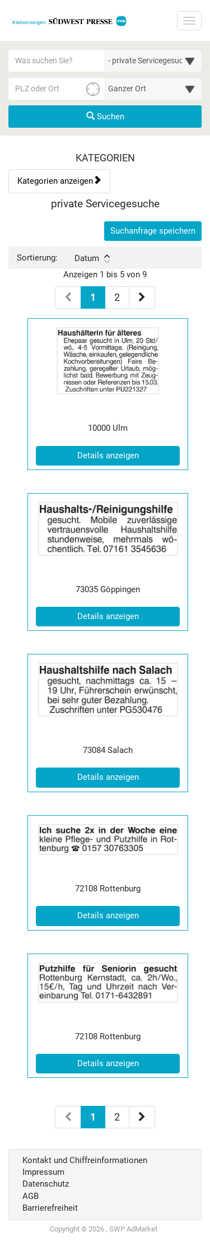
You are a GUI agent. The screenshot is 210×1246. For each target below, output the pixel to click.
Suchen (105, 116)
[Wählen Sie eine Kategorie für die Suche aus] (153, 60)
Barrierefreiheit (50, 1208)
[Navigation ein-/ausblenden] (189, 20)
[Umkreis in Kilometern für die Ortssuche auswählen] (153, 88)
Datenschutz (45, 1184)
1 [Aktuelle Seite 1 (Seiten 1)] (93, 296)
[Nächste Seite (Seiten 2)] (142, 1117)
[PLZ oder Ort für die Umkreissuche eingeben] (56, 88)
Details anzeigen (128, 455)
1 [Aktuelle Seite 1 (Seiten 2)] (93, 1116)
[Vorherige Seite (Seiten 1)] (68, 297)
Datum (92, 258)
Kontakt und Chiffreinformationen (84, 1160)
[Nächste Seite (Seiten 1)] (142, 297)
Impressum (43, 1172)
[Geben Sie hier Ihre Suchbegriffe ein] (56, 60)
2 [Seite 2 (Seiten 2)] (117, 1117)
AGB (30, 1196)
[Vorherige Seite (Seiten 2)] (68, 1117)
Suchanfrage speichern (152, 231)
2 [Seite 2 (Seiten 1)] (117, 297)
